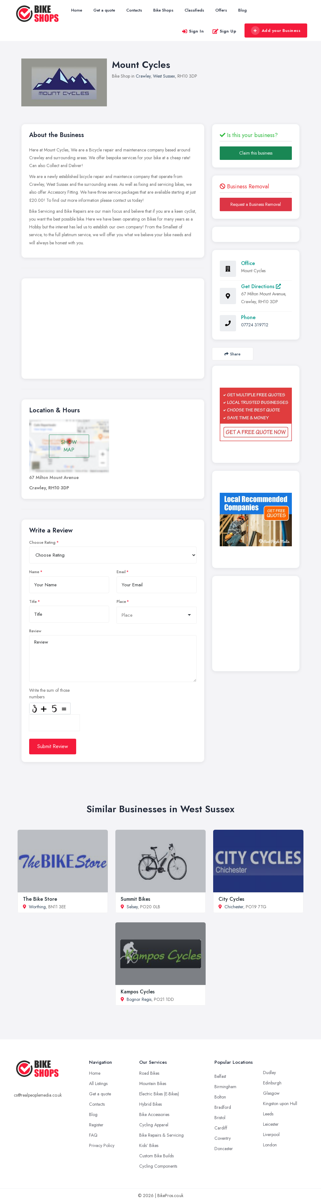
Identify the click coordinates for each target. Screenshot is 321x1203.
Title (33, 601)
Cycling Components (158, 1166)
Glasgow (271, 1093)
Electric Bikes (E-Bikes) (159, 1094)
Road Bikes (149, 1073)
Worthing (37, 907)
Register (96, 1125)
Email (121, 572)
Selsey (132, 907)
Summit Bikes (135, 899)
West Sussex (164, 76)
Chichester (233, 907)
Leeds (268, 1114)
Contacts (134, 10)
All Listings (98, 1083)
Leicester (271, 1124)
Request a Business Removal (255, 204)
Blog (242, 10)
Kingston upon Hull (280, 1103)
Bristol (219, 1117)
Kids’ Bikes (148, 1145)
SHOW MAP (69, 446)
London (270, 1145)
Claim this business (255, 153)
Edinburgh (272, 1083)
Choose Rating (42, 542)
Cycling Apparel (153, 1125)
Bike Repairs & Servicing (161, 1135)
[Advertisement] (113, 330)
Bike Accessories (154, 1114)
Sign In (193, 31)
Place (121, 601)
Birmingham (225, 1086)
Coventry (222, 1138)
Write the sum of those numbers (49, 693)
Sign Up (224, 31)
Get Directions (261, 286)
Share (232, 354)
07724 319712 (254, 325)
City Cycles (231, 899)
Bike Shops (163, 10)
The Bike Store (40, 899)
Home (76, 10)
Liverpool (271, 1134)
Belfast (220, 1076)
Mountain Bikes (152, 1083)
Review (35, 631)
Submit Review (52, 746)
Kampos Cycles (138, 991)
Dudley (269, 1072)
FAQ (93, 1135)
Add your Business (275, 30)
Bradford (222, 1107)
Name (34, 572)
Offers (221, 10)
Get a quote (104, 10)
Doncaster (223, 1148)
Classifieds (194, 10)
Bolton (220, 1097)
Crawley (143, 76)
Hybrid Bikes (150, 1104)
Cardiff (220, 1128)
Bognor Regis (139, 999)
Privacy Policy (101, 1145)
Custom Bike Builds (156, 1156)
